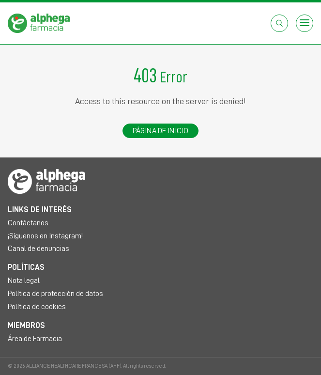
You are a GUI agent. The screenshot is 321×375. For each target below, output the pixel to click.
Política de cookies (37, 307)
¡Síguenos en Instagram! (45, 236)
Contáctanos (28, 223)
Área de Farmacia (35, 339)
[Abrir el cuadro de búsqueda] (279, 23)
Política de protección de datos (55, 293)
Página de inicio (161, 131)
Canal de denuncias (38, 248)
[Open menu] (304, 23)
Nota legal (24, 280)
